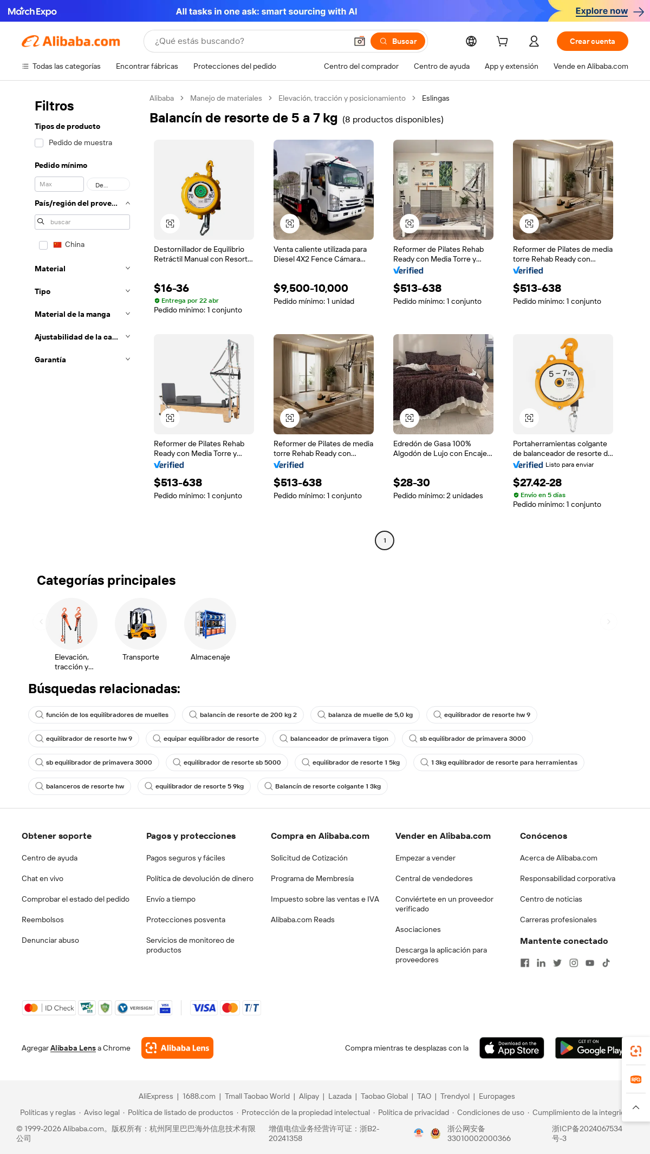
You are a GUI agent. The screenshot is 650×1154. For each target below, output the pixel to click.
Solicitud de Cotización (309, 857)
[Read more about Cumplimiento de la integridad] (580, 1112)
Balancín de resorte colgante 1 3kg (322, 786)
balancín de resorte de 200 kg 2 (243, 714)
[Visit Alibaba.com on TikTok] (606, 963)
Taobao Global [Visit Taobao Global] (384, 1096)
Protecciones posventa (185, 919)
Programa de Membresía (312, 878)
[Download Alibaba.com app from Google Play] (591, 1048)
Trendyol (455, 1096)
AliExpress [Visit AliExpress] (156, 1096)
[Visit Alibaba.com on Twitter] (557, 963)
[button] (359, 41)
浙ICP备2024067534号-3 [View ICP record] (587, 1133)
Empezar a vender (425, 857)
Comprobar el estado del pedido (75, 899)
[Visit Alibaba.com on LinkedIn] (541, 963)
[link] (636, 1051)
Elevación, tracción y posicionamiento (342, 98)
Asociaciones (418, 929)
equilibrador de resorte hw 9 (481, 714)
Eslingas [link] (436, 98)
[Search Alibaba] (249, 41)
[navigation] (82, 321)
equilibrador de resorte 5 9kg (194, 786)
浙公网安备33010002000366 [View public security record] (479, 1133)
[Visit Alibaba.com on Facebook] (525, 963)
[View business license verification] (419, 1133)
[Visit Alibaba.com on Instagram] (573, 963)
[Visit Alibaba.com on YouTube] (590, 963)
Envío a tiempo (171, 899)
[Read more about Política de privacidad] (411, 1112)
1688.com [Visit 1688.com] (199, 1096)
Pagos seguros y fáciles (185, 857)
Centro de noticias (551, 899)
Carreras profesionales (558, 919)
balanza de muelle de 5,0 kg (365, 714)
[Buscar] (397, 41)
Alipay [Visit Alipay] (309, 1096)
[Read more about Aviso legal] (99, 1112)
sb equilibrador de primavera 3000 (467, 738)
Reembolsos (43, 919)
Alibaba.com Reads (303, 919)
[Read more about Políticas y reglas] (46, 1112)
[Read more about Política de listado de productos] (178, 1112)
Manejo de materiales (226, 98)
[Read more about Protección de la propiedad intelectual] (303, 1112)
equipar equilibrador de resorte (206, 738)
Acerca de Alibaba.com (558, 857)
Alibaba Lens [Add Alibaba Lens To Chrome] (73, 1048)
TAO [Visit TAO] (424, 1096)
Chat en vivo (42, 878)
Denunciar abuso (50, 940)
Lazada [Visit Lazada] (340, 1096)
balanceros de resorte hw (79, 786)
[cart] (504, 42)
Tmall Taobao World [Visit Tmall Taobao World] (257, 1096)
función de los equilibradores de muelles (101, 714)
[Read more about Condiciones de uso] (488, 1112)
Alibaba (162, 98)
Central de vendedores (434, 878)
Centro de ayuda (49, 857)
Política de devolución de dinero (199, 878)
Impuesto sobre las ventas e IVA (325, 899)
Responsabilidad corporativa (567, 878)
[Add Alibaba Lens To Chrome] (177, 1048)
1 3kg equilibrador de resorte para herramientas (498, 762)
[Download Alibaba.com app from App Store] (511, 1048)
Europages (497, 1096)
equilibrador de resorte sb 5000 (227, 762)
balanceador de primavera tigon (334, 738)
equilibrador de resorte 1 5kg (351, 762)
